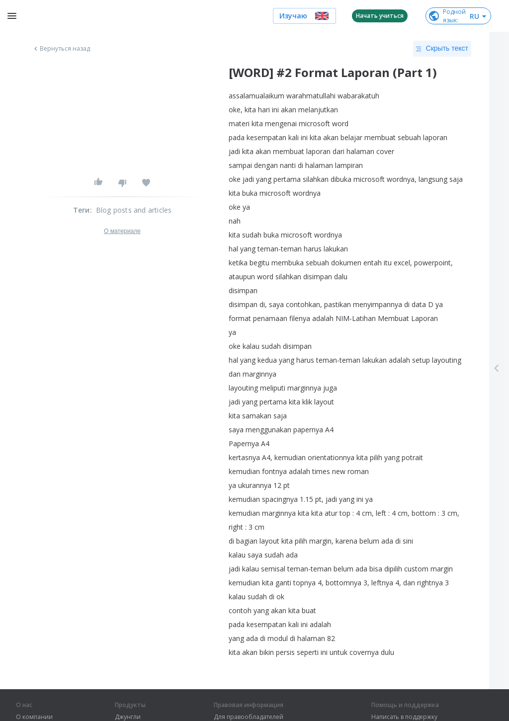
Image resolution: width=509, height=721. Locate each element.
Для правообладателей (248, 717)
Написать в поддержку (404, 717)
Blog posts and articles (134, 210)
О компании (34, 717)
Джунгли (128, 717)
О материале (122, 231)
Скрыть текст (442, 48)
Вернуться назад (61, 49)
